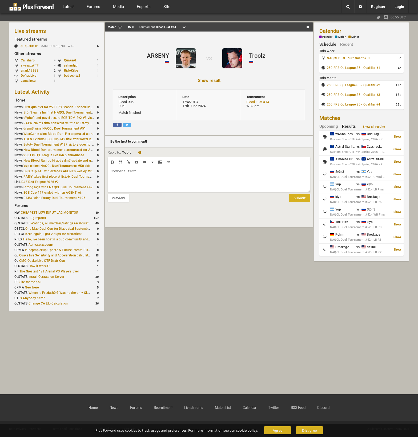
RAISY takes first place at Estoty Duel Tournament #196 (64, 176)
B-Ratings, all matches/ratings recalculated (60, 223)
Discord (323, 407)
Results (349, 126)
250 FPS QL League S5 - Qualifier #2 (353, 85)
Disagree (309, 430)
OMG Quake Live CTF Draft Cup (42, 261)
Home (19, 100)
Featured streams (30, 39)
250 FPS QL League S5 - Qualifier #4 (353, 104)
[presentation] (148, 218)
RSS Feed (298, 407)
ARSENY (158, 55)
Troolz (257, 55)
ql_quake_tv (29, 46)
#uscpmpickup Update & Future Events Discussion (62, 250)
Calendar (330, 31)
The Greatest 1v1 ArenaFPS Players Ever (49, 271)
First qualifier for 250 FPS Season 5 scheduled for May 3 (65, 107)
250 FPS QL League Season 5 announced (53, 155)
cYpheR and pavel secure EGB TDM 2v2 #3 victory (60, 118)
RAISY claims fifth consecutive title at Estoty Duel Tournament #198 (73, 123)
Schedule (327, 44)
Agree (277, 430)
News (114, 407)
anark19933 (29, 70)
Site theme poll (30, 282)
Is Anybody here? (32, 298)
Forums (21, 205)
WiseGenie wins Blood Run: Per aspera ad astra (58, 134)
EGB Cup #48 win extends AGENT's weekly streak (60, 171)
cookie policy (246, 430)
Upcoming (328, 126)
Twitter (273, 407)
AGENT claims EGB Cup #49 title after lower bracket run (64, 139)
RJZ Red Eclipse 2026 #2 (40, 182)
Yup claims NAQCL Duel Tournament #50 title (56, 166)
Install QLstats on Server (46, 277)
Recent (346, 44)
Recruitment (163, 407)
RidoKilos (71, 70)
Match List (223, 407)
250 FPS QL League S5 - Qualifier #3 (353, 95)
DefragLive (28, 75)
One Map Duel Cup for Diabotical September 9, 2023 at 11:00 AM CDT (77, 229)
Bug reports (37, 218)
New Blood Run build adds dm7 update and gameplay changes (69, 160)
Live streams (30, 31)
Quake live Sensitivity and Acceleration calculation (56, 255)
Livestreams (193, 407)
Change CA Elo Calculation (48, 303)
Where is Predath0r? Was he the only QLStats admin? (68, 293)
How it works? (39, 266)
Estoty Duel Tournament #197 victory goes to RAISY (62, 144)
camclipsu (28, 81)
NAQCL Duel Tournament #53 (348, 58)
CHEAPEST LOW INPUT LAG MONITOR (49, 212)
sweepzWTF (30, 65)
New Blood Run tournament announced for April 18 (61, 150)
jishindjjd (71, 65)
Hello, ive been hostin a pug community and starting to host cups (71, 239)
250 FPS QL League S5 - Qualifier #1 (353, 68)
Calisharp (28, 60)
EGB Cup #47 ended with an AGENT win (53, 192)
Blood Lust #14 (257, 102)
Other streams (27, 53)
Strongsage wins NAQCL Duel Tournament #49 (58, 187)
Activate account (41, 245)
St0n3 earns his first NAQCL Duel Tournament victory (62, 112)
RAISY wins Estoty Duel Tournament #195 (54, 198)
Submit (300, 202)
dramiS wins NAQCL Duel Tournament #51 (54, 128)
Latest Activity (32, 92)
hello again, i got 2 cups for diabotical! (53, 234)
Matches (330, 118)
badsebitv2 (72, 75)
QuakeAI (70, 60)
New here (32, 287)
